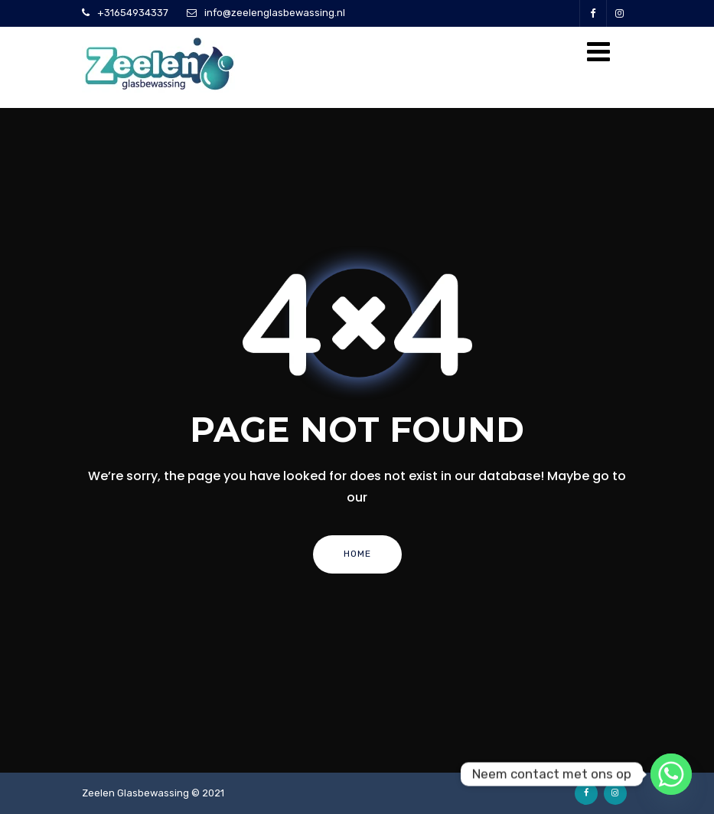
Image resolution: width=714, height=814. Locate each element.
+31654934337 (132, 12)
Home (357, 553)
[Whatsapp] (671, 774)
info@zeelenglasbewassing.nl (274, 12)
